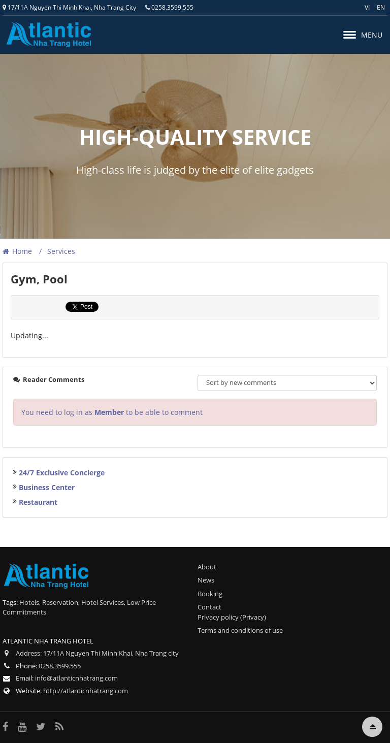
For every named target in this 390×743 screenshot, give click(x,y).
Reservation (60, 602)
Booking (210, 593)
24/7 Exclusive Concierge (62, 472)
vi (367, 7)
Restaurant (38, 502)
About (207, 566)
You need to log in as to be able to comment (112, 412)
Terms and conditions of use (240, 630)
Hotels (29, 602)
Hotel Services (102, 602)
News (206, 580)
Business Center (47, 487)
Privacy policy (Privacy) (232, 617)
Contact (209, 606)
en (381, 7)
